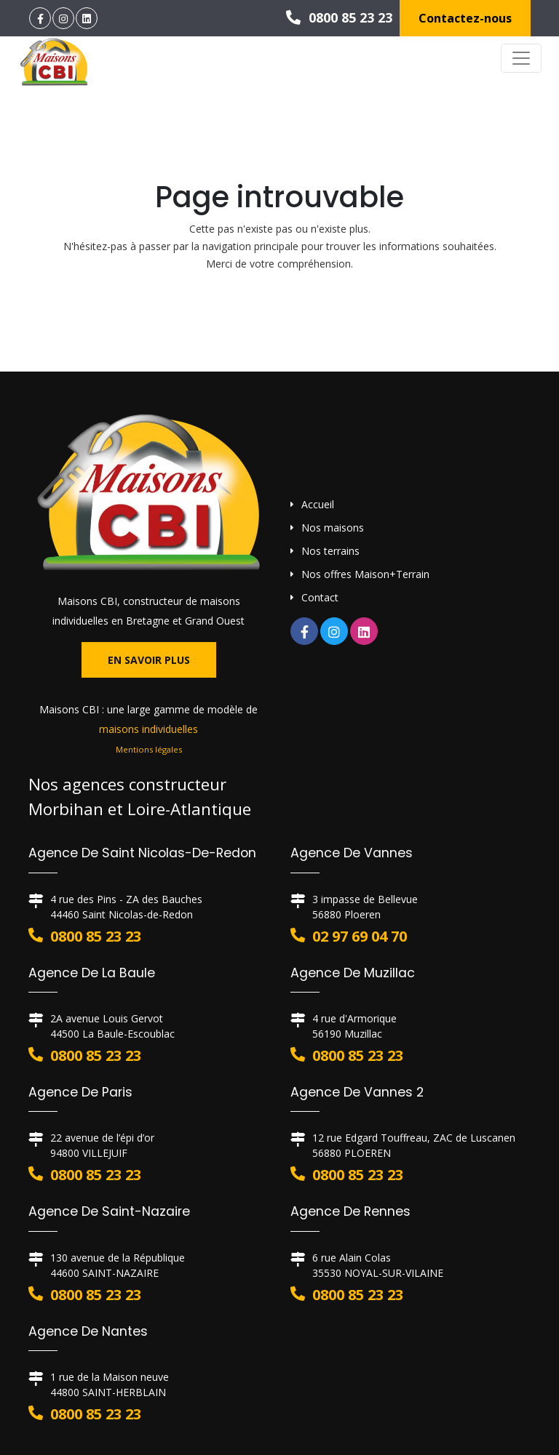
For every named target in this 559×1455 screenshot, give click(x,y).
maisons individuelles (148, 729)
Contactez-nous (465, 18)
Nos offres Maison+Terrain (365, 574)
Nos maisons (332, 527)
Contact (319, 597)
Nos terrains (330, 551)
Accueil (317, 504)
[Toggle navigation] (521, 58)
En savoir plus (149, 660)
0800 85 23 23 (339, 17)
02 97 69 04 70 (359, 936)
